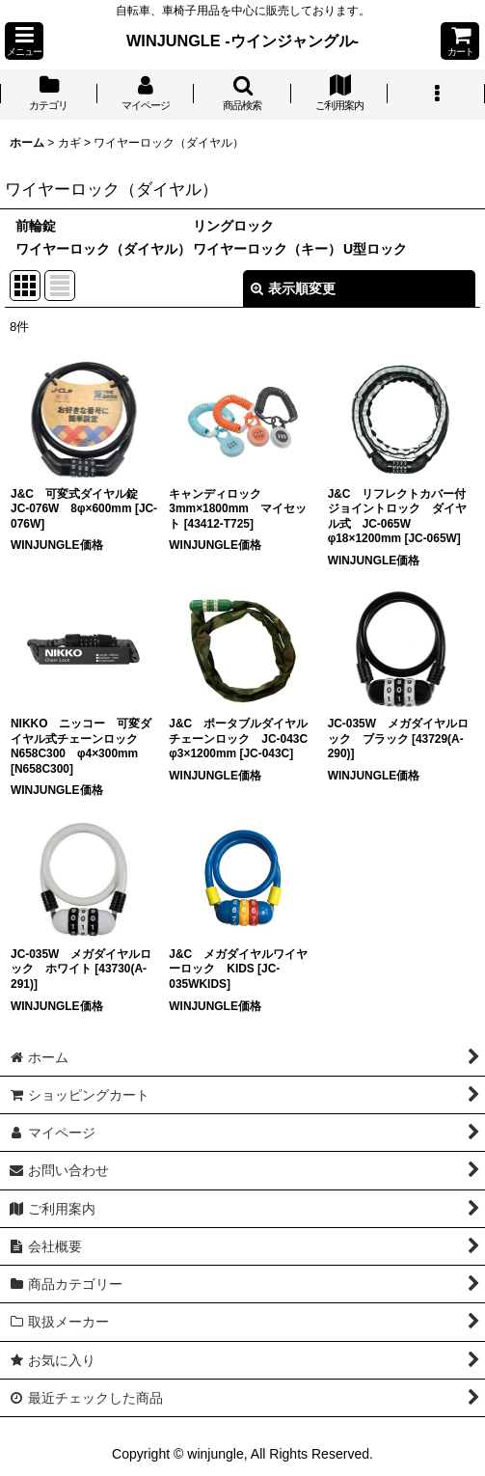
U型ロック (375, 249)
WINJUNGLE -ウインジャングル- (242, 40)
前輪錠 (35, 225)
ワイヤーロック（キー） (267, 249)
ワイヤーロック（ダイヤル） (103, 249)
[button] (24, 41)
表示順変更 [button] (293, 288)
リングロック (233, 225)
